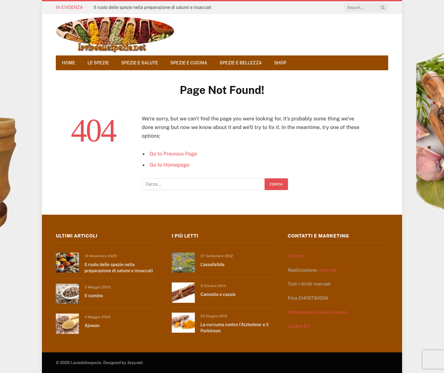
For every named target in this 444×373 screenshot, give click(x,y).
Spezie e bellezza (241, 62)
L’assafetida (212, 264)
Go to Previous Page (173, 154)
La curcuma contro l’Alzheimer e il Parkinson (234, 327)
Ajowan (92, 325)
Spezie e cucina (189, 62)
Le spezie (98, 62)
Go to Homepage (169, 165)
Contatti (296, 255)
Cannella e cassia (218, 294)
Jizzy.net (327, 270)
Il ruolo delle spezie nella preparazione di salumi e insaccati (153, 7)
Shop (280, 62)
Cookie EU (299, 326)
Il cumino (93, 295)
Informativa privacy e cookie (317, 312)
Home (68, 62)
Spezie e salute (139, 62)
